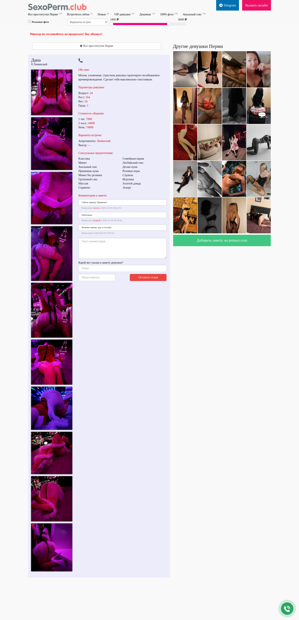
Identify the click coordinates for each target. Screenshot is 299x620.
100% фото (169, 14)
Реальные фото (38, 21)
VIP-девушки (124, 14)
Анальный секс (194, 14)
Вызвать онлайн (256, 5)
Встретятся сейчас (80, 14)
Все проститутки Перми (45, 14)
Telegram (227, 5)
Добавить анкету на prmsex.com (222, 240)
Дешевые (147, 14)
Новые (103, 14)
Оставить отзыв (148, 277)
